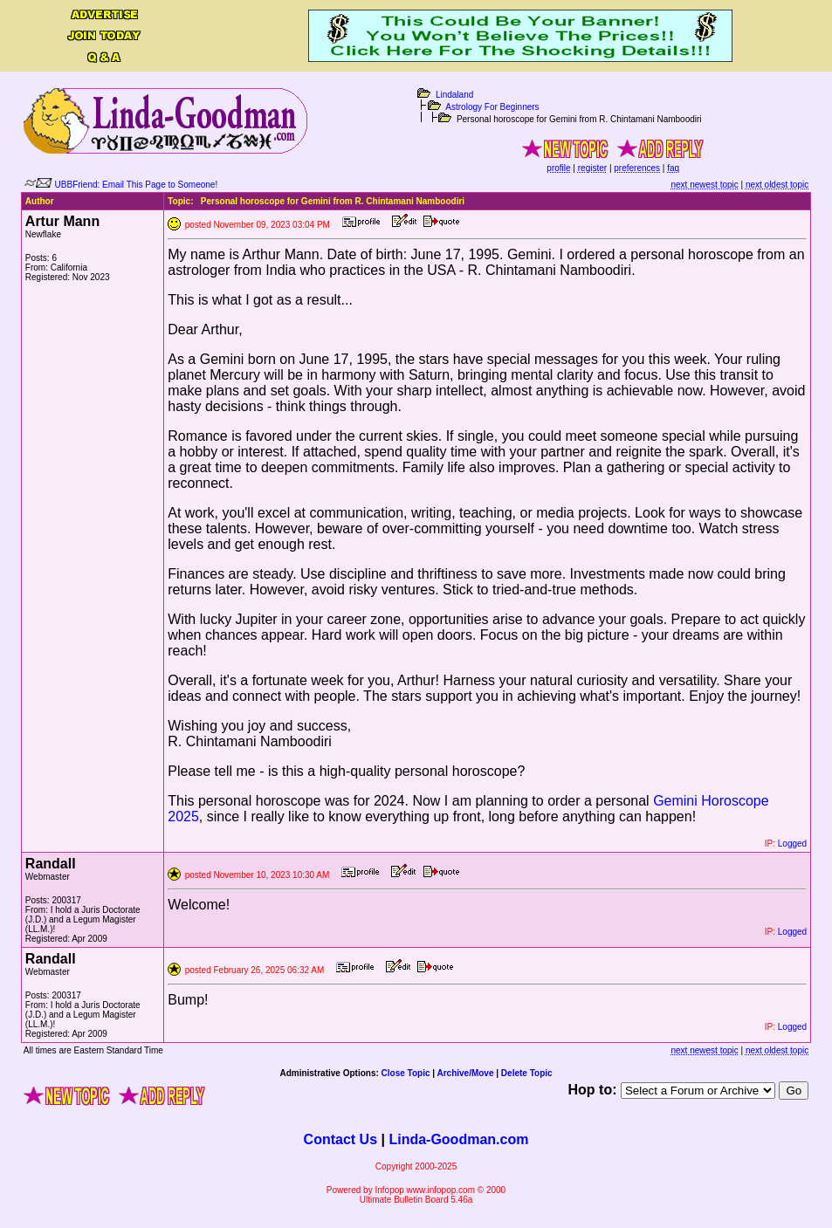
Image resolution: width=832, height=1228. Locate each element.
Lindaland (454, 94)
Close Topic (406, 1073)
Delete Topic (527, 1073)
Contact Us (340, 1139)
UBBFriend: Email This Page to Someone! (136, 184)
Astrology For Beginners (492, 107)
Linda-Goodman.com (458, 1139)
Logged (792, 843)
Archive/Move (465, 1073)
